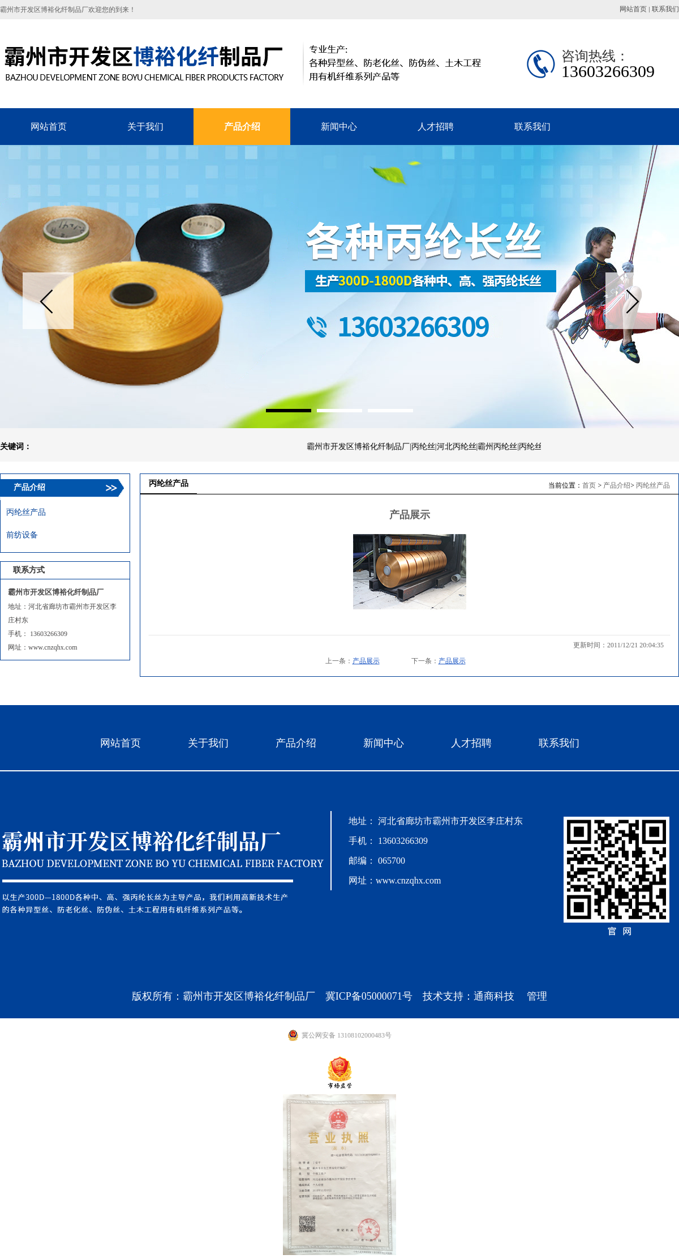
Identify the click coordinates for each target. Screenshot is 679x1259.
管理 (537, 996)
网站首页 (633, 9)
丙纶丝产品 (653, 485)
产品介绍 (616, 485)
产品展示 (366, 661)
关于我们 (208, 743)
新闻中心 (383, 743)
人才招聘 (471, 743)
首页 (589, 485)
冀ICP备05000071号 (368, 996)
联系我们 (665, 9)
